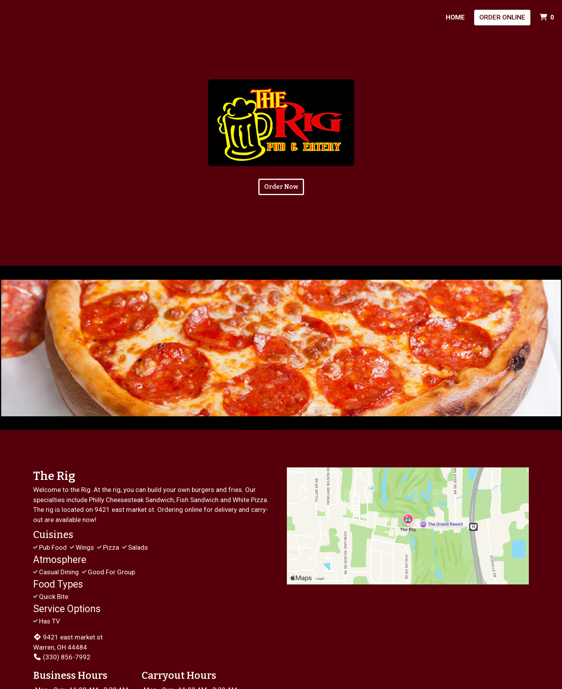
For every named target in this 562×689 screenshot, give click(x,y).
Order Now (281, 186)
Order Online (502, 17)
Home (455, 17)
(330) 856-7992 (62, 657)
